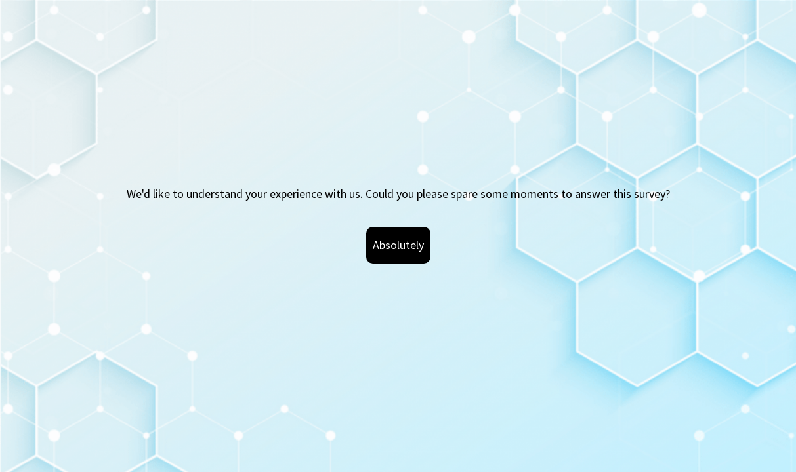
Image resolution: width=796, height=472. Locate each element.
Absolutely (398, 244)
